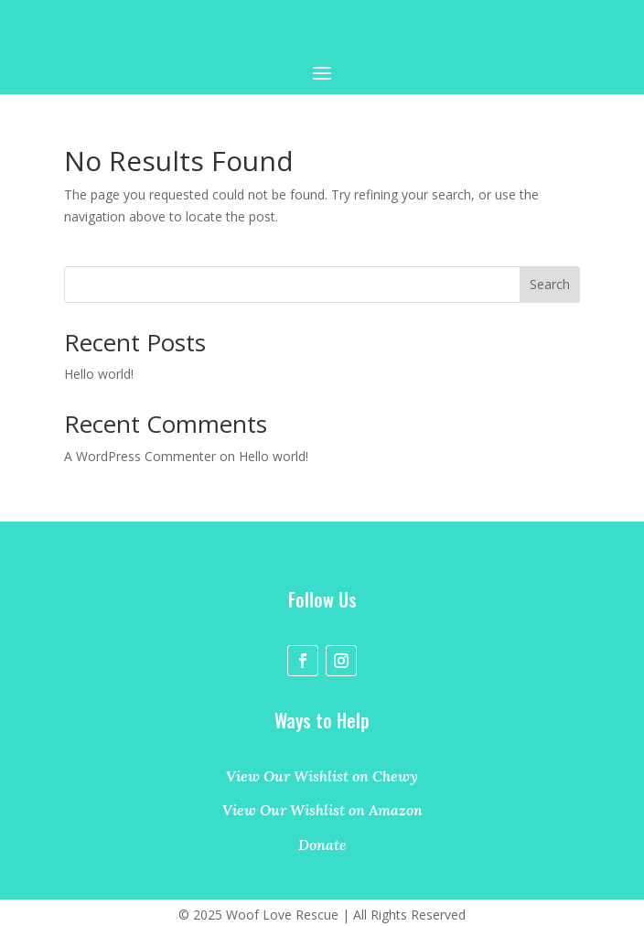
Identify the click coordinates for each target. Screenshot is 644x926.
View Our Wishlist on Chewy (322, 776)
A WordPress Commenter (140, 456)
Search (550, 284)
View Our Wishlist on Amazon (322, 810)
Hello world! (99, 373)
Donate (322, 844)
